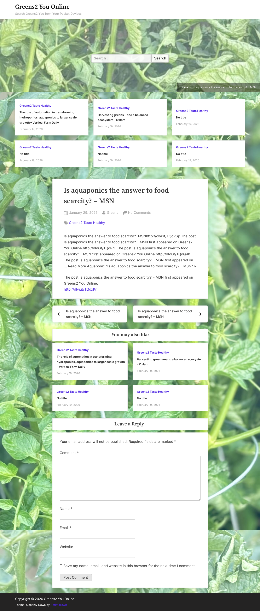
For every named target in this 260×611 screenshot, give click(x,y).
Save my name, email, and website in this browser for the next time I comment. (129, 566)
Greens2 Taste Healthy (35, 105)
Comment (69, 453)
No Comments (139, 213)
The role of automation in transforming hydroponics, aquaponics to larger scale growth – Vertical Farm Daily (48, 117)
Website (66, 547)
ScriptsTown (59, 605)
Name (66, 509)
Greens (112, 212)
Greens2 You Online (42, 7)
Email (65, 528)
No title (181, 117)
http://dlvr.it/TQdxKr (80, 289)
